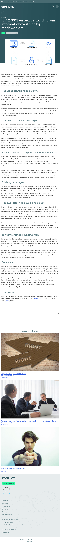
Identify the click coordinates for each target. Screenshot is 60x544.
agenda (7, 301)
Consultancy (6, 506)
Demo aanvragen (8, 483)
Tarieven (4, 512)
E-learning (3, 1)
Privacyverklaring (30, 541)
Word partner (19, 1)
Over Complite (11, 1)
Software (5, 503)
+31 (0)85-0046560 (9, 529)
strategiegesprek (37, 298)
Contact (25, 1)
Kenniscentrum (32, 1)
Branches (5, 509)
